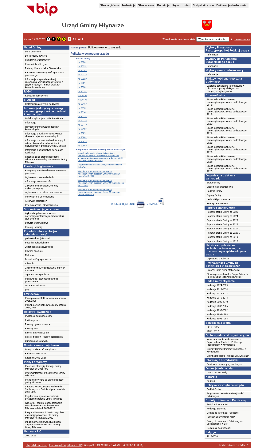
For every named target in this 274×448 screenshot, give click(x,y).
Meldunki (29, 255)
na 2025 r (82, 66)
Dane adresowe (33, 51)
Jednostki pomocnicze (218, 199)
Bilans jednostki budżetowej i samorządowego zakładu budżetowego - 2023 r (227, 150)
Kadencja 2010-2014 (217, 297)
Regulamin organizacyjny (37, 60)
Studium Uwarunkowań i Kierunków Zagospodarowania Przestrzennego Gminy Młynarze (43, 425)
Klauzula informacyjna (36, 95)
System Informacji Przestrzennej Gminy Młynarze (45, 374)
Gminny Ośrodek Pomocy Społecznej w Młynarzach (226, 350)
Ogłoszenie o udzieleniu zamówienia (43, 192)
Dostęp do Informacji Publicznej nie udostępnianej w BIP (225, 422)
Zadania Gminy (214, 191)
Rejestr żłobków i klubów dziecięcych (44, 337)
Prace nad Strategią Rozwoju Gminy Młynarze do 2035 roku (43, 367)
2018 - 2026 (213, 327)
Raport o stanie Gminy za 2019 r (223, 237)
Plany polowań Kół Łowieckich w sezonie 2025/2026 (45, 299)
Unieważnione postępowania (39, 196)
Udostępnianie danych (36, 341)
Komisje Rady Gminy (217, 203)
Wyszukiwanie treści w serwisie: (178, 39)
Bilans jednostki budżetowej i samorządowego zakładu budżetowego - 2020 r (227, 121)
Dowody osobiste (34, 251)
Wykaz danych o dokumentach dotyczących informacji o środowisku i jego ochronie (44, 216)
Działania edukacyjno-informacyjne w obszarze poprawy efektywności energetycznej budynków (226, 88)
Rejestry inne (31, 328)
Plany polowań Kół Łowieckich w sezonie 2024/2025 (45, 306)
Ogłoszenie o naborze (218, 258)
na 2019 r (82, 91)
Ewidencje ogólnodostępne (39, 316)
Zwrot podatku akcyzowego (39, 247)
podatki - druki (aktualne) (37, 238)
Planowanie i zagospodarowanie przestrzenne (41, 280)
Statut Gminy (213, 182)
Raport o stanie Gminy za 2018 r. (223, 241)
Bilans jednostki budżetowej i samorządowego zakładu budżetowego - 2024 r (227, 159)
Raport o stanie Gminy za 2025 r (223, 212)
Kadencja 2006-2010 (217, 302)
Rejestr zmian (181, 5)
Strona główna (109, 5)
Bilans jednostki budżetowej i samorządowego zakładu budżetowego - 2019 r (227, 112)
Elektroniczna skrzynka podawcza (42, 104)
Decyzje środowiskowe (36, 223)
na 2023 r (82, 74)
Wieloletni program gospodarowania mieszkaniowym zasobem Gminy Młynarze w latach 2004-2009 (99, 192)
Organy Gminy (214, 195)
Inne (27, 289)
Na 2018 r (82, 95)
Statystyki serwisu (36, 445)
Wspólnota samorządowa (220, 187)
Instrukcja (128, 5)
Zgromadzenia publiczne (37, 274)
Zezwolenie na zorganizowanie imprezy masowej (45, 269)
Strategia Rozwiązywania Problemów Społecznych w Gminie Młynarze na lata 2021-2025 (45, 389)
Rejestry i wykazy (33, 227)
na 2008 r (82, 137)
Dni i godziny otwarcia (36, 56)
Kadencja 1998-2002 (217, 310)
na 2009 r (82, 133)
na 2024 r (82, 70)
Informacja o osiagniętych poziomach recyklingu (44, 151)
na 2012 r (82, 120)
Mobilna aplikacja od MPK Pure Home (44, 118)
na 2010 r (82, 129)
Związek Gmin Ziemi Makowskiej (223, 270)
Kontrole (211, 381)
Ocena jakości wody (217, 372)
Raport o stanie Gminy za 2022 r (223, 224)
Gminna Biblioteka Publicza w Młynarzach (228, 356)
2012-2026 (30, 435)
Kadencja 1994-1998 (217, 314)
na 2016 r (82, 104)
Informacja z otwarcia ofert (39, 181)
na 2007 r (82, 141)
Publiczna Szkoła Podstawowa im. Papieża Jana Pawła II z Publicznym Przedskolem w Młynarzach (225, 342)
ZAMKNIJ (155, 203)
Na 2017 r (82, 100)
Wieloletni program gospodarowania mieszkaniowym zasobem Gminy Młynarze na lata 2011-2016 (101, 183)
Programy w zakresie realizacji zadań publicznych (225, 394)
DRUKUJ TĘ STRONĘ (128, 203)
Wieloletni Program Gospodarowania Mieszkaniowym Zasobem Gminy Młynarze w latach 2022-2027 (43, 406)
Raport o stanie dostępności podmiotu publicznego (44, 74)
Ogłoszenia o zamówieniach (39, 177)
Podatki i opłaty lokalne (37, 242)
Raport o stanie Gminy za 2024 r (223, 216)
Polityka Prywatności (217, 404)
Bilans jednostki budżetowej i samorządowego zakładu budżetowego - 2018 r (227, 102)
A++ (80, 39)
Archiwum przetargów (36, 201)
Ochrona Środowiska (35, 285)
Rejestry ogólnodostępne (37, 324)
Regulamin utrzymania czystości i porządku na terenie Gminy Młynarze (43, 397)
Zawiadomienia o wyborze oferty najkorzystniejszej (41, 187)
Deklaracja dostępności (232, 5)
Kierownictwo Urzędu (36, 64)
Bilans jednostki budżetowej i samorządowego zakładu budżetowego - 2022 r (227, 140)
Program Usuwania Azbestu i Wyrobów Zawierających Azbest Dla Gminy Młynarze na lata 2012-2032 (44, 415)
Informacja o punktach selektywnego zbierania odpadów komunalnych (43, 135)
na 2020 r (82, 87)
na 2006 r (82, 146)
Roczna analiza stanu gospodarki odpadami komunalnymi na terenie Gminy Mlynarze (46, 160)
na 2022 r (82, 79)
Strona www (146, 5)
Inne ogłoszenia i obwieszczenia (41, 205)
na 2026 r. (82, 62)
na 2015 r (82, 108)
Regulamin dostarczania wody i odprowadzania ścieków (100, 166)
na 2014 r (82, 112)
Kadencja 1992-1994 (217, 318)
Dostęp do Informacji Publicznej (223, 413)
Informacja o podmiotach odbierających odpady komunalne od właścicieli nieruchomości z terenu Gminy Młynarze (45, 143)
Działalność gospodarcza (38, 259)
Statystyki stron (203, 5)
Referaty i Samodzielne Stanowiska (43, 68)
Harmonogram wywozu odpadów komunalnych (42, 128)
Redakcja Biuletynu (216, 408)
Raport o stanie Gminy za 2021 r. (223, 228)
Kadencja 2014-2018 (217, 293)
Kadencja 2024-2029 (35, 353)
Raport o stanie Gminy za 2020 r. (223, 233)
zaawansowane (242, 39)
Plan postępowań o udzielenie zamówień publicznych (45, 172)
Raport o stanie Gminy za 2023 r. (223, 220)
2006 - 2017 (213, 331)
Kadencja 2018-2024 (35, 357)
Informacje (30, 122)
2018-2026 (212, 436)
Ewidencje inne (32, 320)
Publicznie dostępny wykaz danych (224, 364)
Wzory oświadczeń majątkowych (41, 349)
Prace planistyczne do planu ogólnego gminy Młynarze (44, 381)
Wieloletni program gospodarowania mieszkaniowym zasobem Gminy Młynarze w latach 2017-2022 (99, 174)
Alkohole (29, 263)
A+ (74, 39)
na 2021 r (82, 83)
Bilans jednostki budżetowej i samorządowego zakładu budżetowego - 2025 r (227, 169)
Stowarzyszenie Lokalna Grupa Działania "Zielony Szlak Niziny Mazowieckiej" (227, 275)
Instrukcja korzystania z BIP (221, 417)
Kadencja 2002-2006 (217, 306)
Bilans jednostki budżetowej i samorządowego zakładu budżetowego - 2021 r (227, 131)
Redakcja (163, 5)
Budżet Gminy (214, 389)
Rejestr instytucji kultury (37, 332)
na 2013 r (82, 116)
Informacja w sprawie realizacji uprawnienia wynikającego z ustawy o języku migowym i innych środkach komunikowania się (44, 83)
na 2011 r (82, 125)
